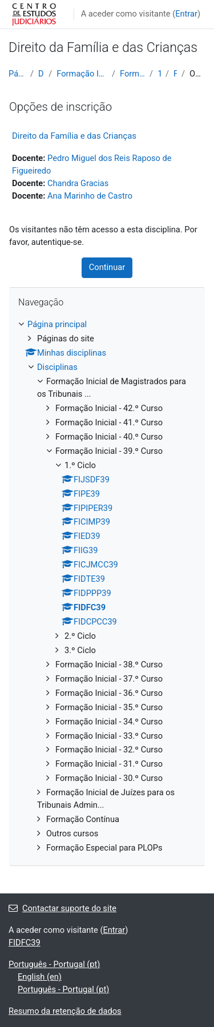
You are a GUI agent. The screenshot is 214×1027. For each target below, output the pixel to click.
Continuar (107, 267)
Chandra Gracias (77, 183)
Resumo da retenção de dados (65, 1011)
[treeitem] (107, 587)
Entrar (186, 14)
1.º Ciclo (159, 74)
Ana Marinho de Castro (89, 196)
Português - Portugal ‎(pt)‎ (54, 964)
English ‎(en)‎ (40, 977)
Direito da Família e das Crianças (74, 136)
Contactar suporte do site (62, 908)
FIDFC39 (175, 74)
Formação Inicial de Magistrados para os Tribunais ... (81, 74)
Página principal (17, 74)
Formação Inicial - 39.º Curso (132, 74)
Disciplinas (41, 74)
